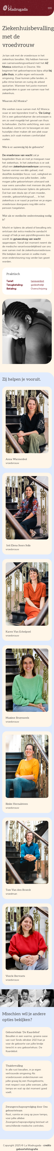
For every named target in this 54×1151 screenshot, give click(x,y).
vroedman (27, 858)
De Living (44, 112)
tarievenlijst (37, 280)
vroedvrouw (27, 427)
